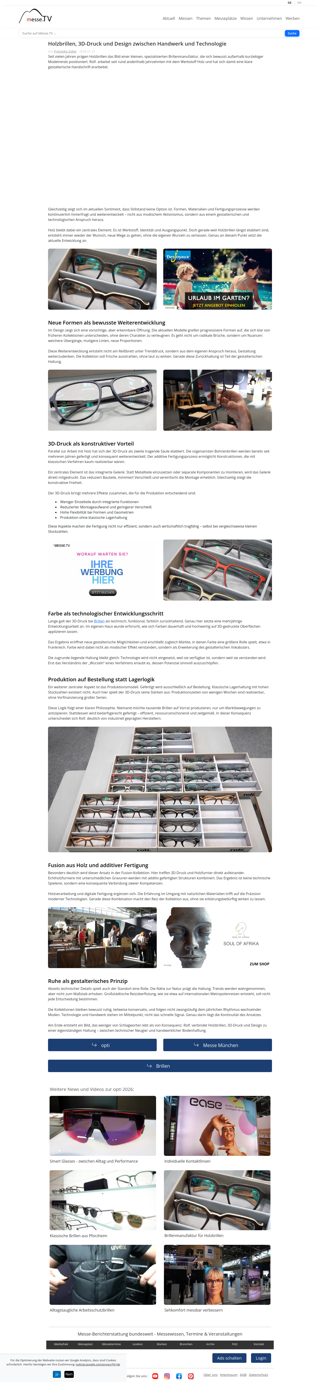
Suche (292, 33)
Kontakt (259, 1344)
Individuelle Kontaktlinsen (187, 1161)
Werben (294, 18)
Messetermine (111, 1344)
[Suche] (160, 33)
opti (105, 1045)
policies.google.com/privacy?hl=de (98, 1364)
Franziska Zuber (65, 51)
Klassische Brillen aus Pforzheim (78, 1235)
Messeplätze (227, 18)
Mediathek (61, 1344)
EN (299, 3)
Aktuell (170, 18)
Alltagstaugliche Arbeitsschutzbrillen (82, 1310)
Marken (162, 1344)
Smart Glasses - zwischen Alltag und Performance (94, 1161)
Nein (69, 1374)
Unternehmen (271, 18)
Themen (205, 18)
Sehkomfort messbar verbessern (193, 1310)
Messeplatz (85, 1344)
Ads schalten (229, 1358)
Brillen (99, 621)
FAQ (234, 1344)
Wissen (248, 18)
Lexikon (137, 1344)
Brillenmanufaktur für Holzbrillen (194, 1235)
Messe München (220, 1045)
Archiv (210, 1344)
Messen (187, 18)
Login (261, 1358)
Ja (57, 1374)
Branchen (186, 1344)
